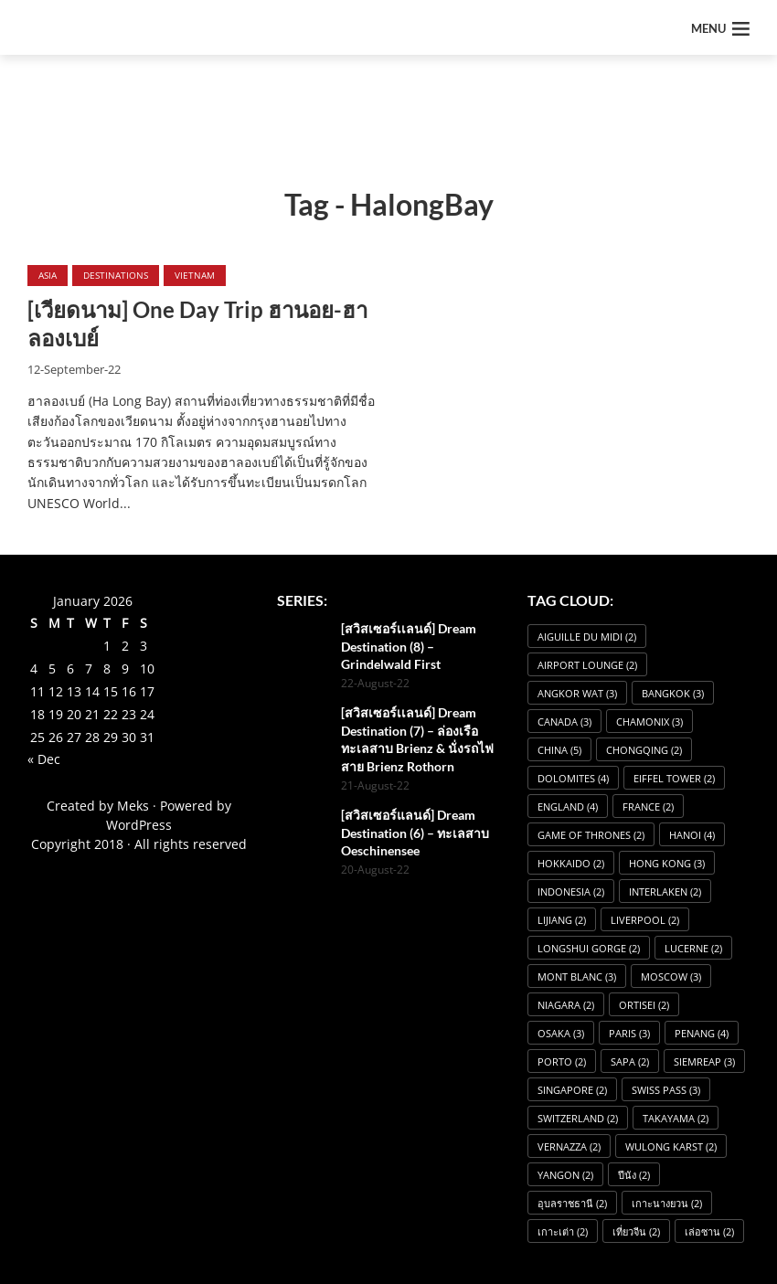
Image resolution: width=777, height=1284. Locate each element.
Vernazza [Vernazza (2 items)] (569, 1146)
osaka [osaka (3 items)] (561, 1033)
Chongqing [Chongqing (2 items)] (644, 750)
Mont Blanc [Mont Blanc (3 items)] (577, 976)
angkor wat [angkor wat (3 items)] (577, 693)
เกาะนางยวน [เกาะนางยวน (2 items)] (667, 1203)
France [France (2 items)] (648, 806)
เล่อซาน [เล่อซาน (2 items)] (709, 1231)
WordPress (139, 824)
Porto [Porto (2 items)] (562, 1061)
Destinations (115, 275)
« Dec (43, 759)
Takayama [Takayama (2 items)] (675, 1118)
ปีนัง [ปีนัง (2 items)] (634, 1175)
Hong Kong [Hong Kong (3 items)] (667, 863)
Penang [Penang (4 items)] (702, 1033)
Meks (133, 805)
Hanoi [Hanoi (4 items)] (692, 835)
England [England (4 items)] (568, 806)
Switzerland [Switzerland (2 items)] (578, 1118)
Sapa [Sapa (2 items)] (630, 1061)
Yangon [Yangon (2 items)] (565, 1175)
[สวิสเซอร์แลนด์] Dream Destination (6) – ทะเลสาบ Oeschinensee (415, 832)
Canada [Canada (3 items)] (564, 721)
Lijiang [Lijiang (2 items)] (562, 920)
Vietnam (195, 275)
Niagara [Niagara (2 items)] (566, 1005)
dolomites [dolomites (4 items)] (573, 778)
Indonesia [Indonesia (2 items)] (571, 891)
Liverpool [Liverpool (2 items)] (645, 920)
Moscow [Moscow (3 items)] (671, 976)
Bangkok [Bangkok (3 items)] (673, 693)
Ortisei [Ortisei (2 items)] (644, 1005)
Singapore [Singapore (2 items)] (572, 1090)
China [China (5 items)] (559, 750)
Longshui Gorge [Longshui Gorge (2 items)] (589, 948)
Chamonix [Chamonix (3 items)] (649, 721)
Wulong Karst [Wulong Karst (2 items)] (671, 1146)
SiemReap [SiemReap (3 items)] (704, 1061)
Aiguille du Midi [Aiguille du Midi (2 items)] (587, 636)
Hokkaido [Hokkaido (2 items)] (571, 863)
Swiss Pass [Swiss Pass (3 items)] (666, 1090)
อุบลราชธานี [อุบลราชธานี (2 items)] (572, 1203)
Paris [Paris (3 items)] (629, 1033)
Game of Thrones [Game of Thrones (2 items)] (591, 835)
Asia (47, 275)
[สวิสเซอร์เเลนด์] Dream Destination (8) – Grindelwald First (408, 646)
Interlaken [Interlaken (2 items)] (665, 891)
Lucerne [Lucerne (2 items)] (693, 948)
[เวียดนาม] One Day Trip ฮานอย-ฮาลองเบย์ (197, 323)
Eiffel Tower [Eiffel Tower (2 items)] (674, 778)
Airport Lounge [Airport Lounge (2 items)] (587, 665)
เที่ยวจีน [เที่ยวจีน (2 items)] (636, 1231)
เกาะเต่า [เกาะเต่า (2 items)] (563, 1231)
